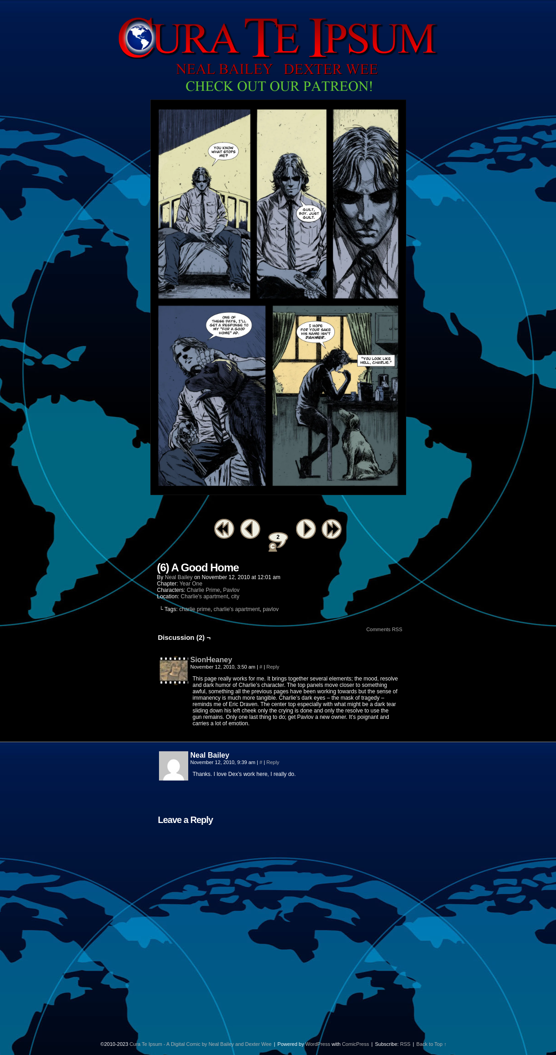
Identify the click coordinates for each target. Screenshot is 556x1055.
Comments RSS (384, 629)
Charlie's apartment (204, 596)
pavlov (271, 609)
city (235, 596)
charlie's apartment (237, 609)
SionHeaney (212, 660)
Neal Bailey (179, 577)
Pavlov (231, 590)
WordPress (318, 1044)
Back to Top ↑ (431, 1044)
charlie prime (195, 609)
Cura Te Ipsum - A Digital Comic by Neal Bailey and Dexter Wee (201, 1044)
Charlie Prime (203, 590)
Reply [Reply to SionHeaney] (272, 667)
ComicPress (355, 1044)
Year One (191, 583)
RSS (405, 1044)
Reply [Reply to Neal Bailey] (272, 762)
